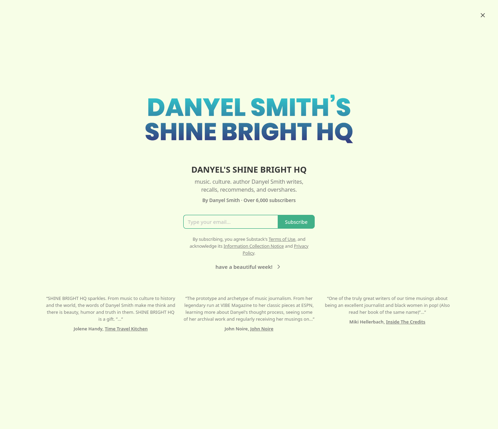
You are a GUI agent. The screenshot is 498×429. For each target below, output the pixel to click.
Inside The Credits (405, 322)
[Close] (483, 15)
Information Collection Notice (253, 246)
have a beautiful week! (248, 266)
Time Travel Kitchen (126, 329)
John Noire (262, 329)
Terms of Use (282, 239)
